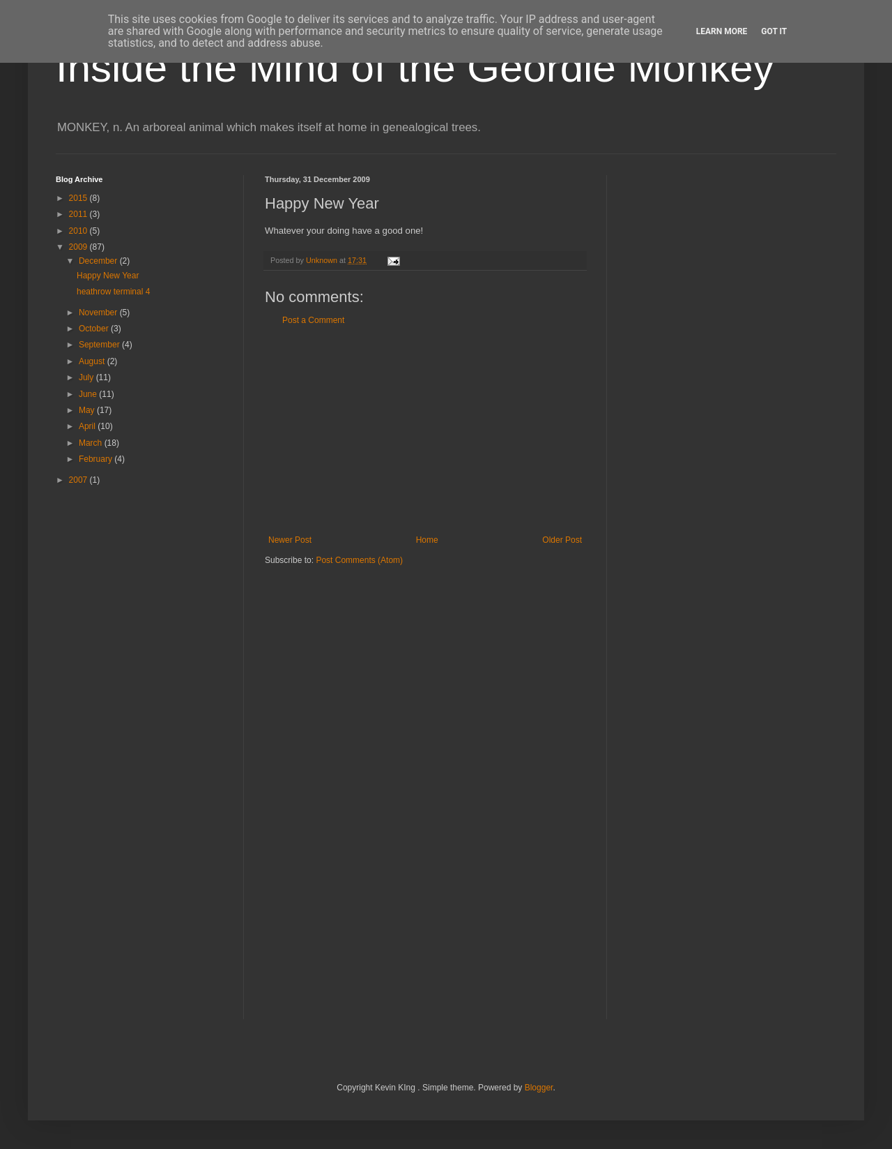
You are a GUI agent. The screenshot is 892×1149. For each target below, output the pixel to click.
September (100, 345)
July (87, 377)
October (95, 328)
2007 (79, 480)
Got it (774, 31)
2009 (79, 247)
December (99, 261)
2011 (79, 214)
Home (427, 540)
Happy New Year (108, 275)
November (99, 312)
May (88, 410)
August (93, 361)
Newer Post (290, 540)
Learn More (722, 31)
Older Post (562, 540)
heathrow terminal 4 (113, 291)
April (88, 426)
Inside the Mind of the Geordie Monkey (415, 67)
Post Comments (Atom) (359, 560)
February (96, 459)
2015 (79, 198)
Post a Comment (313, 320)
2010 (79, 231)
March (92, 443)
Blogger (539, 1087)
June (89, 394)
